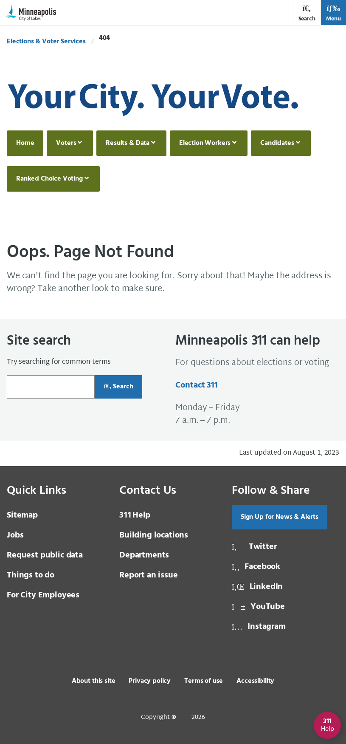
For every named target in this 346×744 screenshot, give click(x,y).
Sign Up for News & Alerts (279, 517)
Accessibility (255, 681)
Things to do (30, 575)
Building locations (153, 535)
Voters (66, 143)
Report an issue (148, 575)
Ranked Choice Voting (49, 178)
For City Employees (43, 595)
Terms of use (203, 681)
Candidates (277, 143)
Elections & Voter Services (46, 41)
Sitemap (22, 515)
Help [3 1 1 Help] (134, 515)
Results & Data (127, 143)
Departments (144, 555)
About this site (93, 681)
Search (306, 13)
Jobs (15, 535)
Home (25, 143)
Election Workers (205, 143)
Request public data (45, 555)
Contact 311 (196, 385)
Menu (333, 13)
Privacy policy (150, 681)
